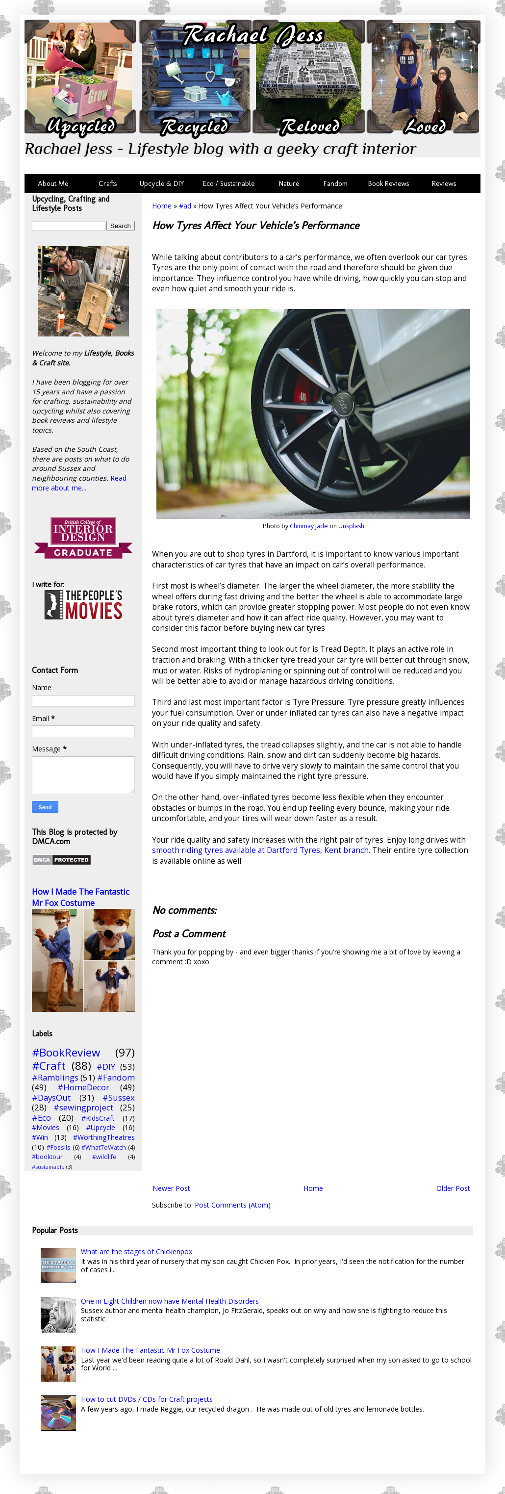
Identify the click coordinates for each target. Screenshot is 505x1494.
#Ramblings (55, 1077)
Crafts (107, 183)
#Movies (45, 1127)
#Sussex (118, 1097)
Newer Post (171, 1188)
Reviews (442, 183)
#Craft (49, 1065)
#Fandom (116, 1077)
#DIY (106, 1066)
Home (162, 205)
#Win (40, 1137)
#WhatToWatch (103, 1147)
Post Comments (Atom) (233, 1205)
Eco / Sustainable (230, 183)
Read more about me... (79, 482)
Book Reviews (388, 183)
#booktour (47, 1157)
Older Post (453, 1188)
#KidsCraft (98, 1118)
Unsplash (351, 526)
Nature (289, 183)
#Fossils (59, 1147)
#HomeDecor (83, 1087)
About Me (53, 183)
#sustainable (48, 1166)
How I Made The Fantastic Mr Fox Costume (80, 897)
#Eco (41, 1117)
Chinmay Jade (309, 526)
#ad (185, 205)
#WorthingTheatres (104, 1137)
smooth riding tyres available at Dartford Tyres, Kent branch (260, 850)
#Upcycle (100, 1127)
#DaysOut (51, 1097)
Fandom (336, 183)
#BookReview (66, 1052)
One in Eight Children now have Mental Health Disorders (170, 1301)
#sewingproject (83, 1107)
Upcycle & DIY (164, 183)
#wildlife (104, 1157)
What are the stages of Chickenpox (136, 1251)
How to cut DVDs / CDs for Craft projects (147, 1399)
